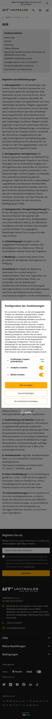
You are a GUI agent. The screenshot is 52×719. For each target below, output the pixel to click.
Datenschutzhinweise (16, 332)
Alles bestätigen (26, 385)
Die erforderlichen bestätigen (26, 401)
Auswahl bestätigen (26, 393)
